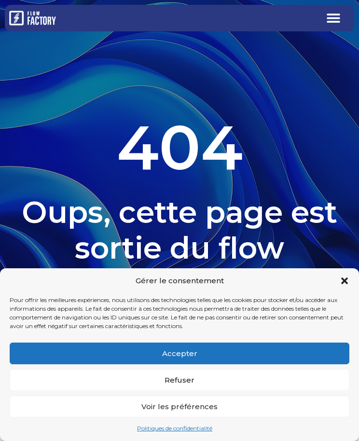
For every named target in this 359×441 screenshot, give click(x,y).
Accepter (179, 353)
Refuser (179, 380)
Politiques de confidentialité (174, 428)
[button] (344, 281)
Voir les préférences (179, 406)
